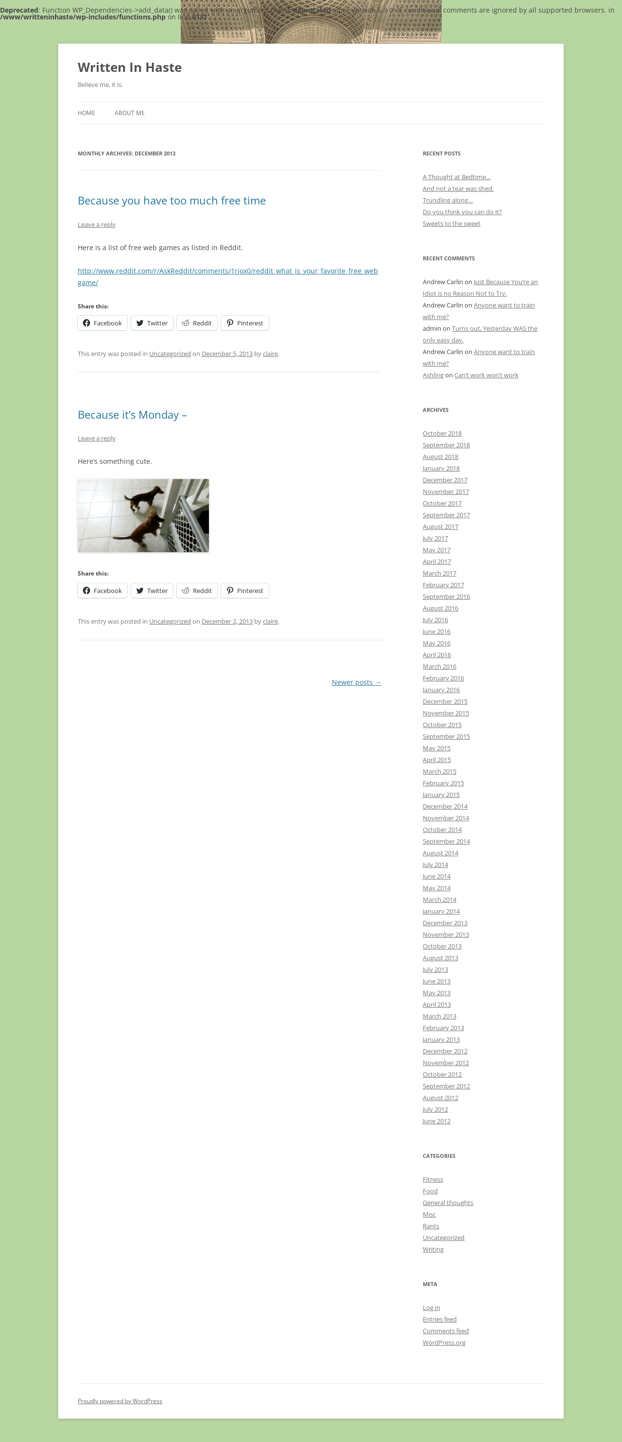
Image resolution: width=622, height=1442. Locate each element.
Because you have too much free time (172, 200)
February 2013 (443, 1027)
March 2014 (439, 899)
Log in (431, 1307)
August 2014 (440, 852)
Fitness (433, 1179)
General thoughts (448, 1202)
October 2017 (442, 503)
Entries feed (440, 1319)
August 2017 (440, 526)
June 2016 (436, 631)
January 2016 (441, 689)
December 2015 (445, 701)
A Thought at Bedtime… (457, 176)
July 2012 (435, 1109)
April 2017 (437, 561)
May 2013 (436, 992)
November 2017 (446, 491)
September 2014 (446, 841)
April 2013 (437, 1004)
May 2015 (436, 748)
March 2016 (439, 666)
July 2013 (435, 969)
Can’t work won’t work (486, 375)
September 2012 (446, 1086)
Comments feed (446, 1330)
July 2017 (435, 538)
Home (86, 113)
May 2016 (436, 643)
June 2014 (436, 876)
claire (270, 353)
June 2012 (436, 1121)
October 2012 (442, 1074)
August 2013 (440, 957)
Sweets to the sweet (452, 223)
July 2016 (435, 619)
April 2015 (437, 759)
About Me (130, 113)
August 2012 (440, 1097)
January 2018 (441, 468)
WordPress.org (444, 1342)
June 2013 (436, 981)
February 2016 (443, 678)
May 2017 (436, 549)
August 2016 (440, 608)
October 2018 (442, 433)
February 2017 (443, 584)
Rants (431, 1225)
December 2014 (445, 806)
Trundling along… (448, 200)
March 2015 (439, 771)
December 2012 (445, 1051)
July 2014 (435, 864)
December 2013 (445, 922)
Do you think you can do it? (462, 211)
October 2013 (442, 946)
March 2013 (439, 1016)
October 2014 (442, 829)
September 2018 (446, 445)
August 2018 (440, 456)
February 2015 (443, 783)
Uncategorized (170, 353)
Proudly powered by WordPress (120, 1401)
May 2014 (436, 887)
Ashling (433, 375)
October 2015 (442, 724)
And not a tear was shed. (458, 188)
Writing (433, 1249)
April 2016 (437, 654)
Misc (429, 1214)
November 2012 (446, 1062)
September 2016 (446, 596)
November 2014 (446, 818)
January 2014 (441, 911)
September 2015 (446, 736)
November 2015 (446, 713)
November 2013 (446, 934)
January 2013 (441, 1039)
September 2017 (446, 514)
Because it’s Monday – (132, 414)
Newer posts (356, 682)
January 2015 (441, 794)
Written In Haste (130, 67)
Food (430, 1191)
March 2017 (439, 573)
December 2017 (445, 479)
